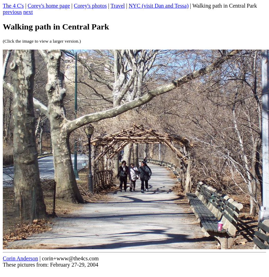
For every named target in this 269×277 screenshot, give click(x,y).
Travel (118, 6)
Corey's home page (49, 6)
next (28, 12)
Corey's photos (90, 6)
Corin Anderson (20, 258)
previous (12, 12)
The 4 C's (13, 6)
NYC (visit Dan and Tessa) (159, 6)
